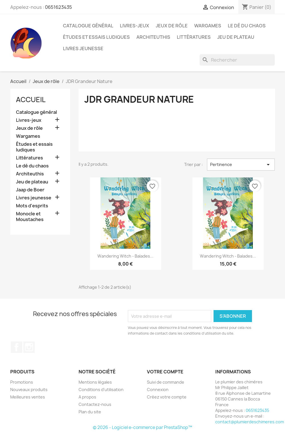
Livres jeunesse (83, 48)
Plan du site (90, 411)
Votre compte (165, 372)
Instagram (29, 347)
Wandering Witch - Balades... (125, 256)
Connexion (158, 389)
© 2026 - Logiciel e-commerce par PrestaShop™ (142, 427)
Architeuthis (153, 37)
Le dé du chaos (247, 26)
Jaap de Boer (30, 190)
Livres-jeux (134, 26)
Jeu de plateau (235, 37)
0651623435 (58, 7)
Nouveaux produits (29, 389)
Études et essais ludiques (96, 37)
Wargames (207, 26)
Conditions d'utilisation (101, 389)
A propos (87, 397)
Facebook (16, 347)
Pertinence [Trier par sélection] (241, 164)
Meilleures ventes (27, 397)
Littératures (194, 37)
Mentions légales (95, 382)
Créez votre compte (166, 397)
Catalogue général (88, 26)
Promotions (21, 382)
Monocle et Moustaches (30, 216)
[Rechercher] (237, 60)
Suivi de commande (165, 382)
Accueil (31, 99)
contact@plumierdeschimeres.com (249, 421)
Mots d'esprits (32, 206)
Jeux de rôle (172, 26)
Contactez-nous (95, 404)
